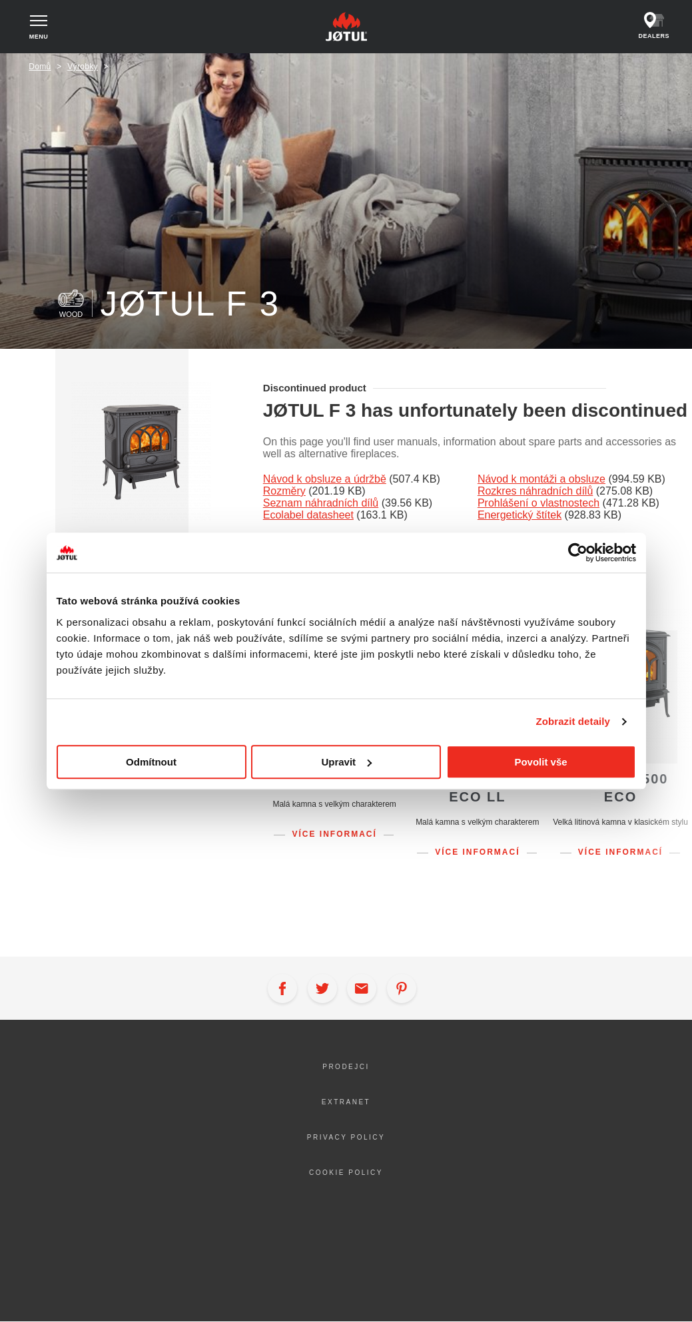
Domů (40, 66)
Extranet (346, 1102)
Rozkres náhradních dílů (535, 491)
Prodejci (346, 1066)
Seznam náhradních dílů (320, 503)
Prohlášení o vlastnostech (538, 503)
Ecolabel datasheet (308, 515)
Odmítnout (151, 762)
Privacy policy (346, 1137)
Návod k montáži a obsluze (541, 479)
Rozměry (284, 491)
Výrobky (82, 66)
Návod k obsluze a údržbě (324, 479)
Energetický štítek (519, 515)
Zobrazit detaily (572, 721)
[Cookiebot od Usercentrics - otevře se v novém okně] (577, 552)
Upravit (346, 762)
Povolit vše (540, 762)
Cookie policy (346, 1172)
